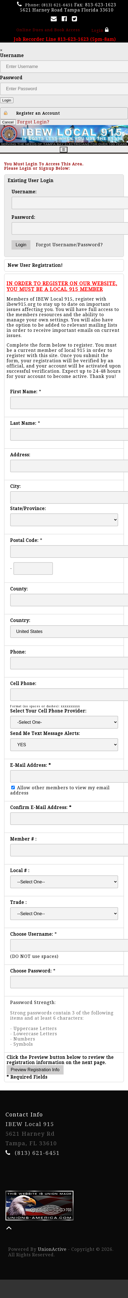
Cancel (8, 122)
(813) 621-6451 (57, 5)
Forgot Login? (33, 122)
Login (100, 30)
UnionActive (52, 1249)
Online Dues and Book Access (48, 30)
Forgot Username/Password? (69, 244)
